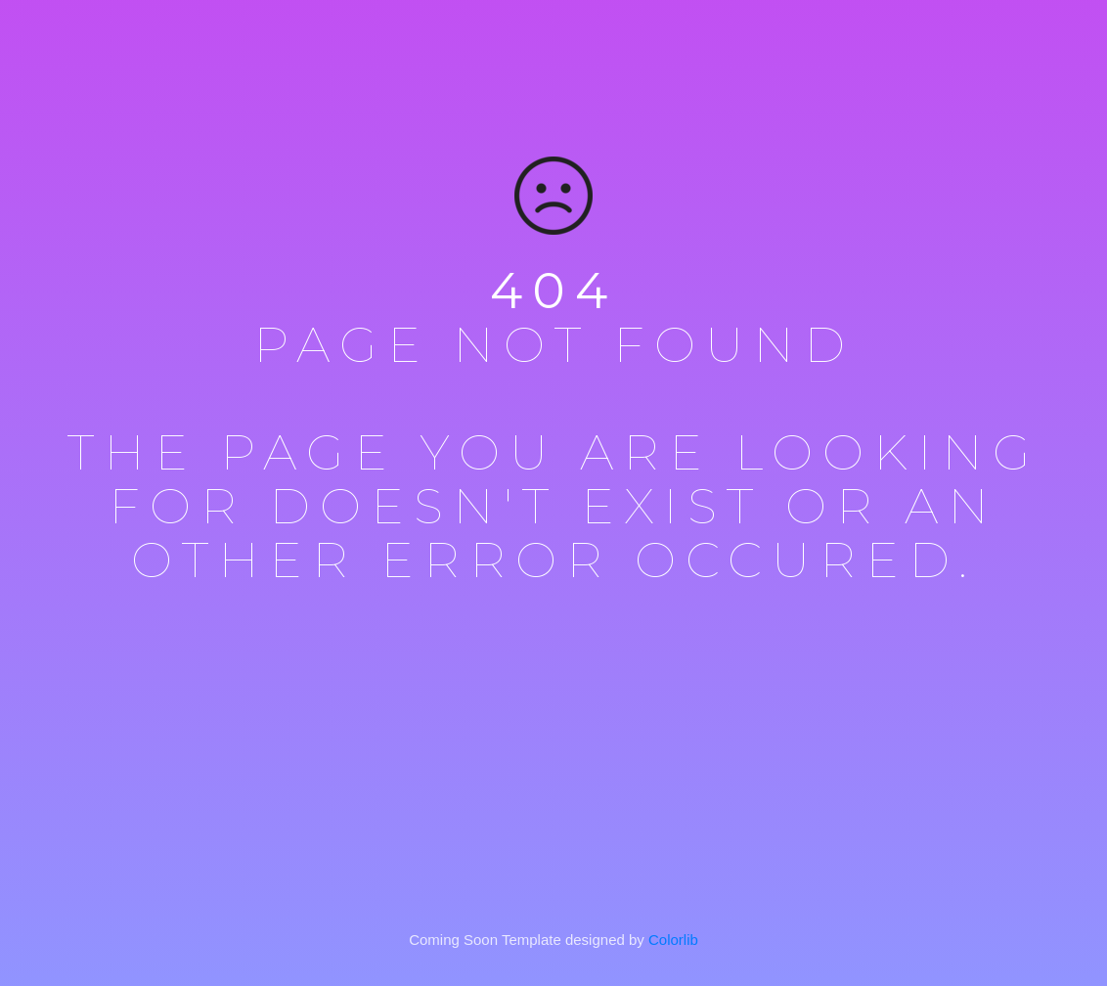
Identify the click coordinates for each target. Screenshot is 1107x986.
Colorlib (673, 939)
